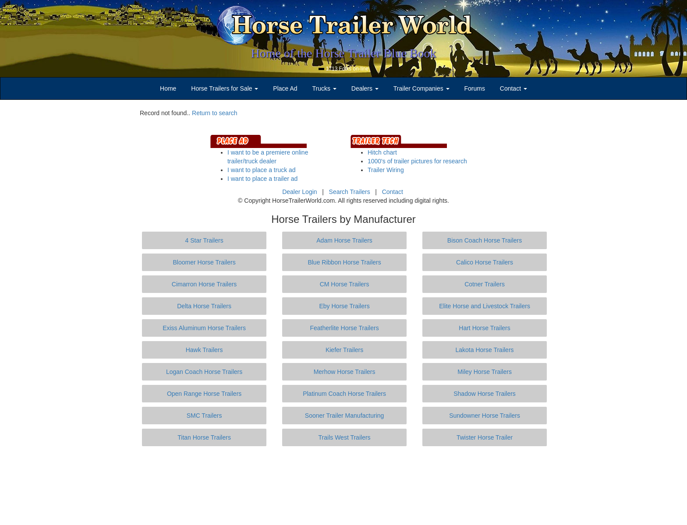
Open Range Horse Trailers (204, 393)
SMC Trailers (204, 415)
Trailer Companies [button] (421, 88)
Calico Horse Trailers (484, 262)
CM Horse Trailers (344, 284)
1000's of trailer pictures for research (417, 161)
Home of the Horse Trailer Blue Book (343, 53)
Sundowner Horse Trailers (484, 415)
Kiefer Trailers (344, 349)
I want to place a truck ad (261, 169)
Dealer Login (299, 191)
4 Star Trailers (204, 240)
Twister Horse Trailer (485, 437)
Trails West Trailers (345, 437)
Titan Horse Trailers (204, 437)
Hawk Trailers (204, 349)
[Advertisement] (343, 485)
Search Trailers (349, 191)
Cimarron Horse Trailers (204, 284)
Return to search (214, 112)
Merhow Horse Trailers (344, 371)
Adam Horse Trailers (344, 240)
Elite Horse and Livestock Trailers (484, 306)
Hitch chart (382, 152)
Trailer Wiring (386, 169)
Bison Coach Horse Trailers (484, 240)
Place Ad (285, 88)
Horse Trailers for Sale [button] (224, 88)
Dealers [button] (365, 88)
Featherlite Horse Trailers (344, 327)
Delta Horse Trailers (204, 306)
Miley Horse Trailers (484, 371)
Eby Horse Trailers (344, 306)
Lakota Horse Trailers (485, 349)
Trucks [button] (324, 88)
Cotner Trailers (484, 284)
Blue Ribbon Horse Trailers (344, 262)
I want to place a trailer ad (262, 178)
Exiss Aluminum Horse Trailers (204, 327)
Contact (392, 191)
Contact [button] (513, 88)
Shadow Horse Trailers (484, 393)
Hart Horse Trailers (484, 327)
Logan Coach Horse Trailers (204, 371)
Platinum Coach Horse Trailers (344, 393)
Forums (474, 88)
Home (168, 88)
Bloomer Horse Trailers (204, 262)
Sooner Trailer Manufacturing (344, 415)
